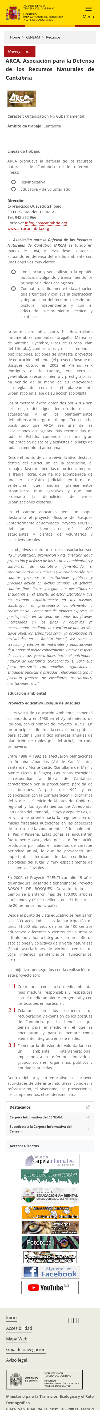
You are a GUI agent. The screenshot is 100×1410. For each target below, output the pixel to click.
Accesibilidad (19, 1328)
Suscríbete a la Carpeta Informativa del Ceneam (41, 1129)
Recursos (53, 37)
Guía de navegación (26, 1349)
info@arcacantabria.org (46, 222)
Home (15, 37)
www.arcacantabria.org (28, 228)
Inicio (11, 1318)
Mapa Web (16, 1339)
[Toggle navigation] (86, 12)
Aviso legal (16, 1360)
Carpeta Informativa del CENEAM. (36, 1117)
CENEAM (33, 37)
